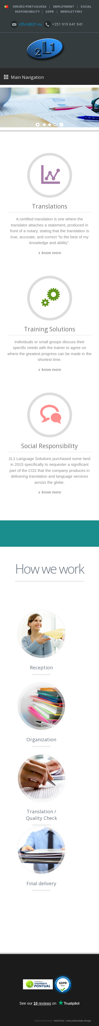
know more (49, 253)
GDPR (49, 11)
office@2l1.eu (30, 24)
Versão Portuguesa (29, 6)
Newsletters (71, 11)
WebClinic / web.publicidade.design (72, 1020)
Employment (63, 6)
